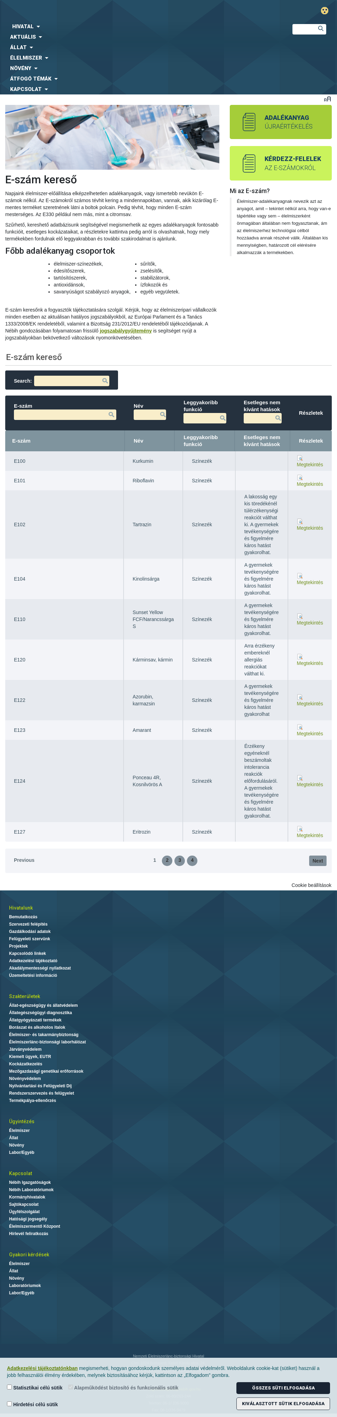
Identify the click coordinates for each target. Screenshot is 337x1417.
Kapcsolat (20, 1173)
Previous (24, 860)
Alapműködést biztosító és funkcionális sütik (123, 1388)
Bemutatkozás (23, 916)
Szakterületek (24, 996)
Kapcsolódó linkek (27, 953)
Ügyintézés (21, 1121)
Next (318, 861)
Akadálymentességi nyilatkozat (40, 968)
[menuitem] (140, 26)
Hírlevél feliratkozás (28, 1233)
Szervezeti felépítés (28, 924)
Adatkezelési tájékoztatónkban (42, 1368)
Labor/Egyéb (21, 1152)
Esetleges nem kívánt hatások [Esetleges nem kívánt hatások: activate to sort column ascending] (262, 440)
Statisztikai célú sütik (35, 1388)
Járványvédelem (25, 1049)
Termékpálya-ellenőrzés (32, 1100)
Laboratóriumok (25, 1285)
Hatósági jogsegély (28, 1219)
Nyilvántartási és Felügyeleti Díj (40, 1085)
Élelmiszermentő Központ (34, 1226)
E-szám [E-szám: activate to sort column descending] (21, 441)
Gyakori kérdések (29, 1254)
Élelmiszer (19, 1130)
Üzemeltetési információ (33, 975)
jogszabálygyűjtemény (126, 331)
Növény (16, 1145)
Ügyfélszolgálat (24, 1211)
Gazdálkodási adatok (29, 931)
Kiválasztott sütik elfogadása (283, 1403)
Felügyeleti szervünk (29, 938)
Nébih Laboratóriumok (31, 1189)
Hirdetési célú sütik (32, 1404)
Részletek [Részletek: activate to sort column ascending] (311, 441)
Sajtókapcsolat (24, 1204)
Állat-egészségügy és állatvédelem (43, 1005)
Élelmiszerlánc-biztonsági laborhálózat (47, 1042)
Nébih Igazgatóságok (30, 1182)
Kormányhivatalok (27, 1197)
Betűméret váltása (327, 98)
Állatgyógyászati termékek (35, 1020)
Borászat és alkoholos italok (37, 1027)
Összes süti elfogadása (283, 1388)
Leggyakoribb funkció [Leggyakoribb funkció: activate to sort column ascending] (200, 440)
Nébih (114, 10)
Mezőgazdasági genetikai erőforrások (46, 1071)
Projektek (18, 946)
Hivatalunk (21, 908)
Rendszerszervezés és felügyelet (41, 1093)
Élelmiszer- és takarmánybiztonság (43, 1034)
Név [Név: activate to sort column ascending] (138, 441)
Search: (61, 381)
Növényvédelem (25, 1078)
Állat (13, 1137)
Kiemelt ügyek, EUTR (30, 1056)
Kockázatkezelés (25, 1064)
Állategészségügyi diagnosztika (40, 1012)
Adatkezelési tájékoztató (33, 960)
